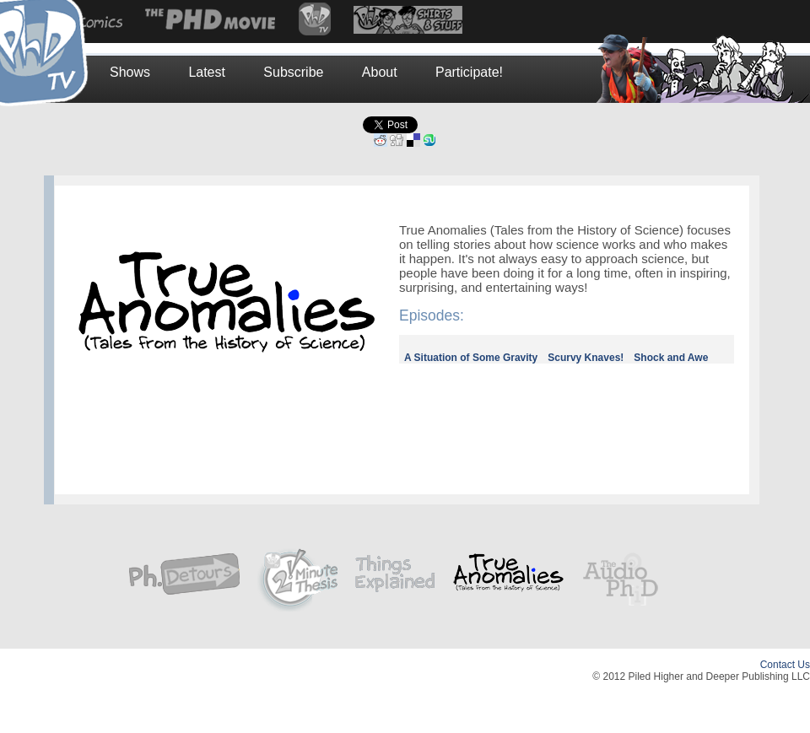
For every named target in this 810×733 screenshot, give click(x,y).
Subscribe (293, 72)
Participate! (469, 72)
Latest (206, 72)
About (379, 72)
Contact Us (785, 665)
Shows (130, 72)
